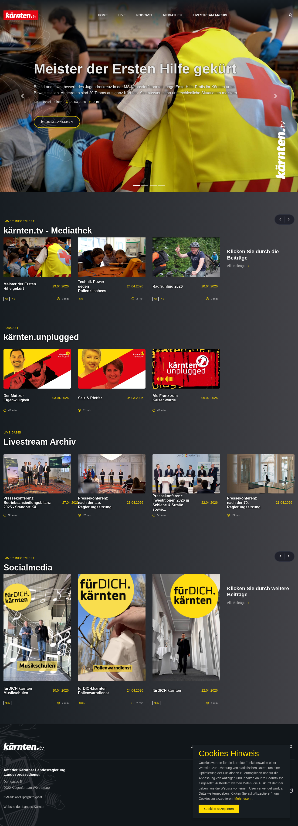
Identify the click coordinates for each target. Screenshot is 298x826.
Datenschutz (280, 746)
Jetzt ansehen (58, 122)
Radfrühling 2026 (167, 286)
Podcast (144, 15)
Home (103, 15)
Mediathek (172, 15)
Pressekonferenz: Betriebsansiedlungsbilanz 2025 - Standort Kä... (27, 502)
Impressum (247, 746)
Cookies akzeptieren (176, 805)
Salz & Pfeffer (90, 398)
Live (121, 15)
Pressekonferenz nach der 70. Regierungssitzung (244, 502)
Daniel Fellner (52, 102)
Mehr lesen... (237, 794)
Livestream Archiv (210, 15)
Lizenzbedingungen (208, 746)
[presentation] (282, 219)
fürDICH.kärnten (166, 691)
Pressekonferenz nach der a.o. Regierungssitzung (95, 502)
